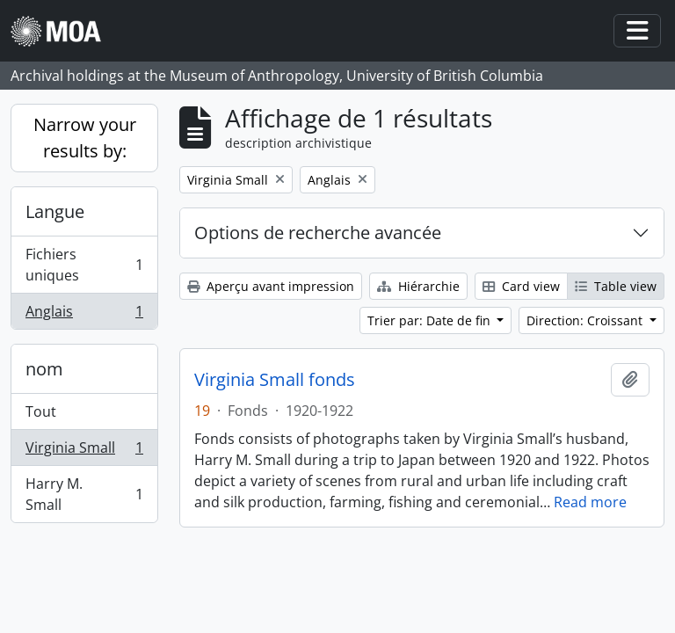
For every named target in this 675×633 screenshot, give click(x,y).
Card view (521, 286)
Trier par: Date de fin (430, 320)
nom (44, 369)
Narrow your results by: (84, 138)
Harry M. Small (84, 494)
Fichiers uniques (84, 264)
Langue (54, 211)
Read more (590, 502)
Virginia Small (84, 451)
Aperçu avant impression (270, 286)
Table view (616, 286)
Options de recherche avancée (317, 232)
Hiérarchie (418, 286)
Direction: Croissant (586, 320)
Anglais (84, 315)
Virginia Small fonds (274, 379)
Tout (40, 411)
